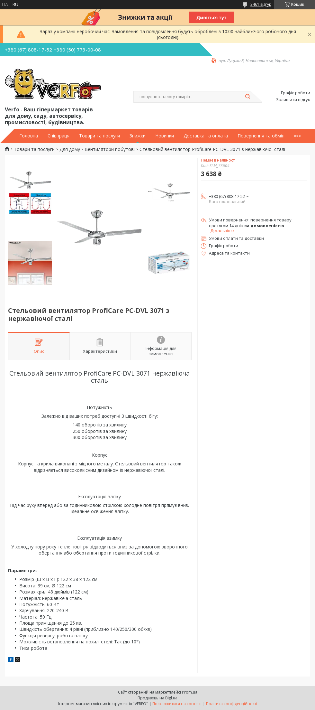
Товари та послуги (99, 136)
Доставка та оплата (206, 136)
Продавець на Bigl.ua (157, 698)
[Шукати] (247, 97)
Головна (28, 136)
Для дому (69, 149)
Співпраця (58, 136)
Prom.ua (189, 692)
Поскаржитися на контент (177, 703)
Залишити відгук (293, 100)
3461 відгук (260, 4)
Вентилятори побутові (110, 149)
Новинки (164, 136)
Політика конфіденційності (231, 703)
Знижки (138, 136)
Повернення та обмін (261, 136)
